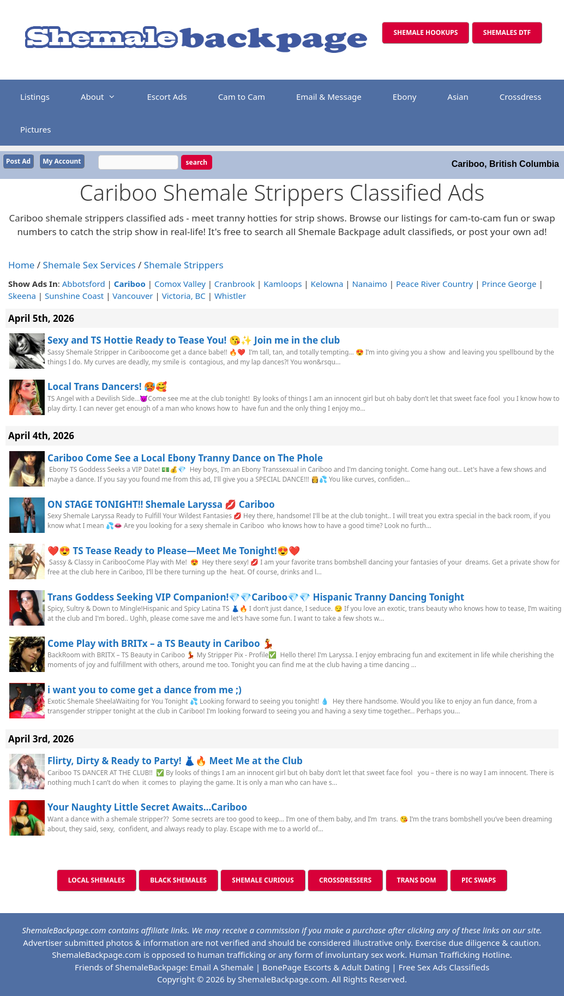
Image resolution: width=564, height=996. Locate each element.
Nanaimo (369, 283)
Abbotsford (83, 283)
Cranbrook (234, 283)
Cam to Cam (241, 96)
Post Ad (18, 161)
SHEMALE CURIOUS (262, 880)
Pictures (35, 129)
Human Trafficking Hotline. (460, 954)
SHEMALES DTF (507, 32)
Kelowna (327, 283)
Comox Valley (180, 283)
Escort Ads (167, 96)
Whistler (230, 295)
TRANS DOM (416, 880)
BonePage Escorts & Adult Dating (325, 966)
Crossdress (521, 96)
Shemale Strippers (184, 265)
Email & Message (329, 96)
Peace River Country (434, 283)
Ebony (405, 96)
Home (21, 265)
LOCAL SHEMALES (96, 880)
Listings (35, 96)
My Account (62, 161)
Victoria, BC (184, 295)
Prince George (509, 283)
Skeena (22, 295)
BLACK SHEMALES (178, 880)
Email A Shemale (222, 966)
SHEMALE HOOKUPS (425, 32)
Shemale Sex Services (89, 265)
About (104, 96)
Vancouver (132, 295)
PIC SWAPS (478, 880)
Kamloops (282, 283)
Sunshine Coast (74, 295)
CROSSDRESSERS (345, 880)
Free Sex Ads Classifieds (444, 966)
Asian (457, 96)
